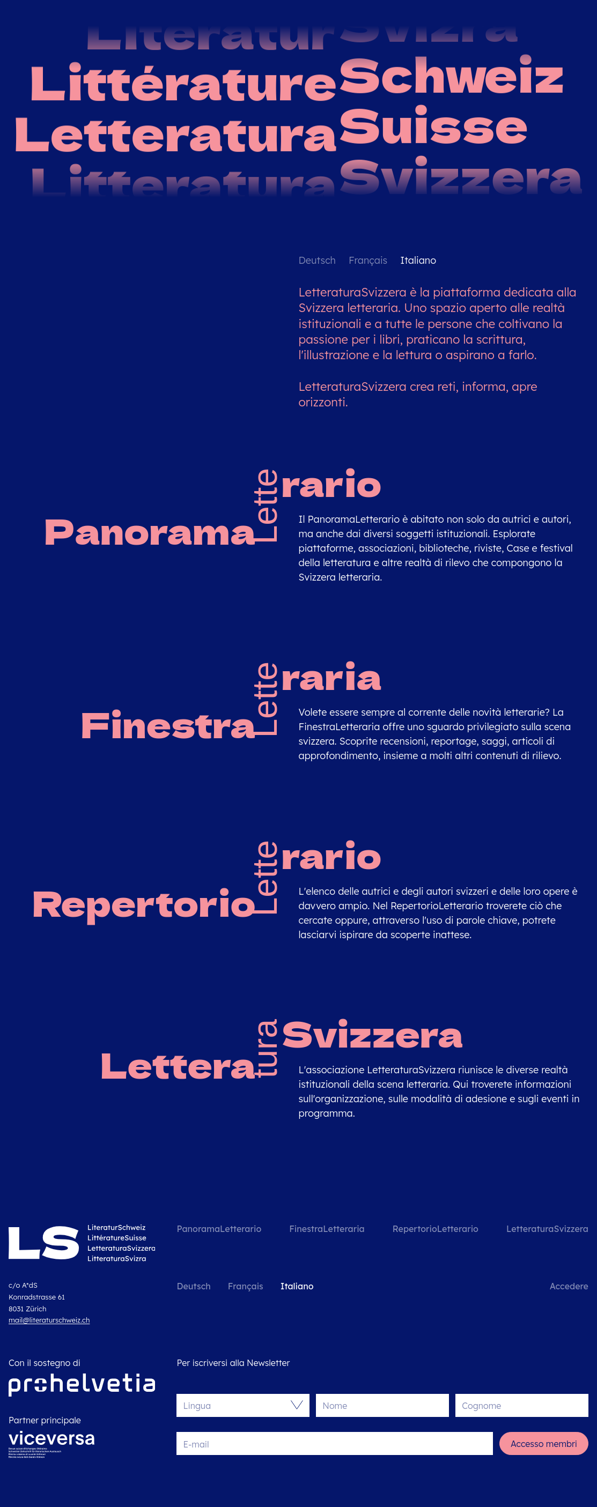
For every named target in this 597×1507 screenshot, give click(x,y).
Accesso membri (544, 1443)
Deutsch (317, 260)
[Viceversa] (51, 1447)
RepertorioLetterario (435, 1228)
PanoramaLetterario (218, 1228)
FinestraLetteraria (326, 1228)
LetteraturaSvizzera (547, 1228)
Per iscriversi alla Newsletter (233, 1362)
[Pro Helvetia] (82, 1385)
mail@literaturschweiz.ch (49, 1320)
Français (368, 260)
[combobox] (237, 1405)
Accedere (569, 1286)
